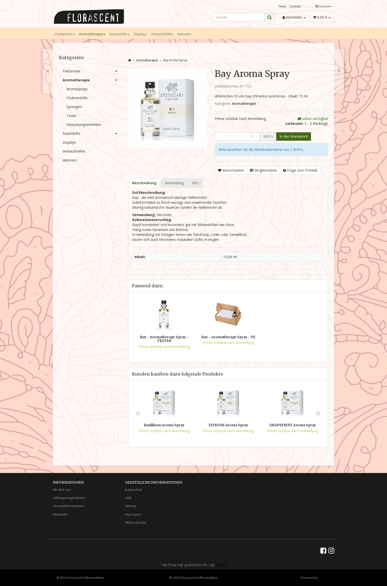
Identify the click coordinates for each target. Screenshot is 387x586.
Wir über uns (62, 490)
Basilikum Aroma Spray (164, 425)
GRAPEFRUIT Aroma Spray (292, 425)
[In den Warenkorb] (293, 136)
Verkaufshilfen (162, 34)
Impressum (133, 514)
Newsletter (60, 514)
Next (318, 414)
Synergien (74, 106)
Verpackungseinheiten (83, 124)
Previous (138, 414)
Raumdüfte (119, 34)
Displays (140, 34)
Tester (71, 115)
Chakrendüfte (77, 97)
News (283, 6)
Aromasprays (77, 89)
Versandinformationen (68, 506)
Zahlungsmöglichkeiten (69, 498)
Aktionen (184, 34)
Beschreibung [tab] (144, 182)
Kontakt (295, 6)
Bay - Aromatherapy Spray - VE (228, 337)
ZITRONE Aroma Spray (228, 425)
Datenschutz (133, 490)
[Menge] (237, 136)
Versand (221, 565)
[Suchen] (239, 17)
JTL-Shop (324, 578)
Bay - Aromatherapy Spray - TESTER (164, 339)
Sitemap (130, 506)
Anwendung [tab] (174, 182)
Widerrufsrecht (135, 522)
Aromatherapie (92, 34)
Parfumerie (65, 34)
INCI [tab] (195, 182)
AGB (128, 498)
